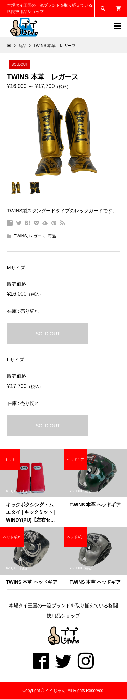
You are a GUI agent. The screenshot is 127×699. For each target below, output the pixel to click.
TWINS (20, 236)
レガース (37, 236)
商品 (52, 236)
